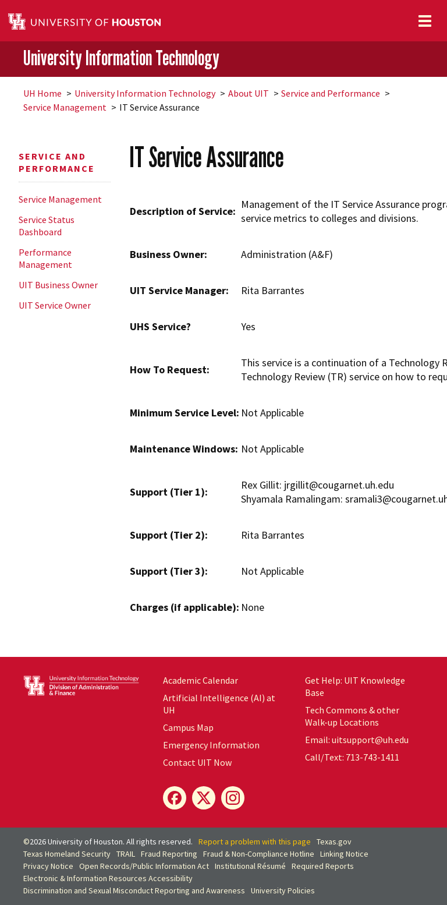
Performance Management (45, 258)
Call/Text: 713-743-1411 (352, 757)
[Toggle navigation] (425, 21)
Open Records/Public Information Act (144, 866)
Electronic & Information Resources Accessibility (108, 878)
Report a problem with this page (254, 841)
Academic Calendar (200, 680)
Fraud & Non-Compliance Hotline (258, 854)
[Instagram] (232, 797)
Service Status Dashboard (46, 226)
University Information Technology (121, 58)
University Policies (283, 890)
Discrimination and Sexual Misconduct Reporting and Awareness (134, 890)
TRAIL (125, 854)
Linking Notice (344, 854)
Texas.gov (334, 841)
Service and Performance (330, 93)
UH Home (42, 93)
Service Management (65, 107)
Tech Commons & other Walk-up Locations (352, 716)
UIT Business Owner (58, 285)
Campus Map (188, 727)
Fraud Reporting (169, 854)
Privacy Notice (48, 866)
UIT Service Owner (55, 305)
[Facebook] (174, 797)
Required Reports (323, 866)
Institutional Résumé (250, 866)
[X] (203, 797)
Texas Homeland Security (67, 854)
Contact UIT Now (197, 762)
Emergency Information (211, 745)
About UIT (248, 93)
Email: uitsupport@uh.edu (357, 739)
